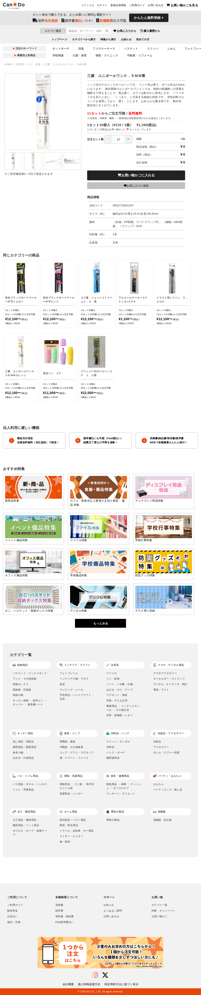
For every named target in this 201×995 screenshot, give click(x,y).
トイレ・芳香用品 (23, 789)
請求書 (59, 910)
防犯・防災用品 (69, 825)
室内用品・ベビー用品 (73, 819)
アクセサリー (161, 747)
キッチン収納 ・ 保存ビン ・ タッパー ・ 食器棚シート (30, 702)
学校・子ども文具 (116, 700)
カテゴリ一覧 (159, 905)
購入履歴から (174, 31)
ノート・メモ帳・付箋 (119, 684)
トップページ (60, 40)
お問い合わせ (156, 6)
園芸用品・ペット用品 (26, 825)
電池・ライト (161, 689)
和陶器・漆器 (67, 741)
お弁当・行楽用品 (23, 757)
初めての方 (142, 40)
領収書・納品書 (64, 916)
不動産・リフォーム (140, 55)
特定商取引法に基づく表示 (121, 984)
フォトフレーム (69, 673)
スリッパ (152, 48)
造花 (62, 684)
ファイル (111, 673)
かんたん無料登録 (147, 19)
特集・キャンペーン (163, 910)
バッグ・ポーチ (115, 752)
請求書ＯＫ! (77, 22)
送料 (45, 22)
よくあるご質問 (112, 910)
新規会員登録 (118, 6)
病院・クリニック (107, 55)
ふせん (171, 48)
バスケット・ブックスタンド (30, 673)
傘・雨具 (65, 841)
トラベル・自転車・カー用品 (77, 830)
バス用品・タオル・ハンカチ (30, 784)
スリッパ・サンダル (118, 741)
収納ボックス (20, 684)
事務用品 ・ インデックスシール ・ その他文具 (123, 708)
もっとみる (100, 623)
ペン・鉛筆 (35, 64)
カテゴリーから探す (84, 40)
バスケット (131, 48)
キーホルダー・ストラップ (169, 678)
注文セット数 (109, 139)
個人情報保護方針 (89, 984)
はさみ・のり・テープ (119, 689)
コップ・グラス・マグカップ (77, 752)
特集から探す (108, 40)
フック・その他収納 (25, 678)
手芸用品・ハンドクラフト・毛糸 (77, 697)
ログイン (102, 6)
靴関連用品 (113, 757)
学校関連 (58, 55)
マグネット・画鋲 (116, 695)
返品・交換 (13, 922)
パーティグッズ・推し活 (167, 789)
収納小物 (18, 695)
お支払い (12, 916)
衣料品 (110, 747)
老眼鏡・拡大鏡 (162, 819)
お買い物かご (159, 916)
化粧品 (157, 741)
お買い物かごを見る (182, 6)
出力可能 (111, 22)
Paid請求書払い (64, 922)
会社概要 (68, 984)
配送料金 (12, 910)
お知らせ (126, 40)
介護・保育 (80, 55)
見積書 (59, 905)
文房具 (20, 64)
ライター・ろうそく (71, 836)
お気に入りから (148, 31)
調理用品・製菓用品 (25, 747)
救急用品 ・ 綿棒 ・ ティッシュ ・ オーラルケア (123, 786)
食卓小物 (18, 752)
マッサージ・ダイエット (120, 793)
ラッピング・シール (71, 689)
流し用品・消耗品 (23, 741)
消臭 (81, 48)
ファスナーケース (104, 48)
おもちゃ (158, 784)
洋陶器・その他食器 (71, 747)
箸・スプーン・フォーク (74, 757)
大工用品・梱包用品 (25, 819)
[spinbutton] (118, 139)
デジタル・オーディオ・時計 (170, 684)
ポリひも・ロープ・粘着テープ (30, 832)
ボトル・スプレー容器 (166, 752)
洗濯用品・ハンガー (71, 793)
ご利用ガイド (137, 6)
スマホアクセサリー (165, 673)
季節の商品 (113, 819)
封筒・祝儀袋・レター (119, 715)
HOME (8, 64)
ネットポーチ (60, 48)
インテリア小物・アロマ (74, 678)
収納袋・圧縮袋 (22, 689)
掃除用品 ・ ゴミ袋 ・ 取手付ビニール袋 (77, 786)
